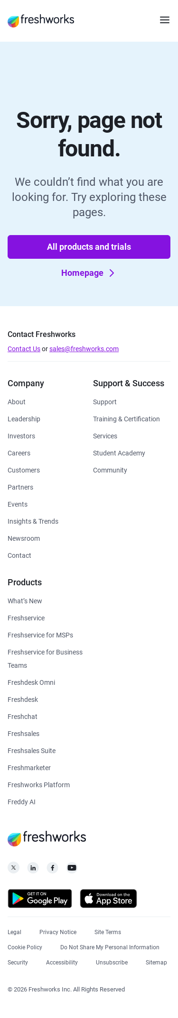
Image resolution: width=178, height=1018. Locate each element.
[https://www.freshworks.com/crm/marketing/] (29, 767)
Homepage (90, 273)
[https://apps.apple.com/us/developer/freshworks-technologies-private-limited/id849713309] (108, 900)
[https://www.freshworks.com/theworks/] (33, 521)
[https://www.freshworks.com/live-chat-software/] (22, 716)
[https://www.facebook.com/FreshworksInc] (52, 870)
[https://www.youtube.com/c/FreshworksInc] (72, 870)
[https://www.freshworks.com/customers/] (24, 469)
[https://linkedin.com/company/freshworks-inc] (33, 870)
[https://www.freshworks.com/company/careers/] (19, 452)
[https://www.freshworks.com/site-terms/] (107, 931)
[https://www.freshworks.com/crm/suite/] (32, 750)
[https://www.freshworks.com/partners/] (20, 486)
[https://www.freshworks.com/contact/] (19, 555)
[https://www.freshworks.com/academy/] (126, 418)
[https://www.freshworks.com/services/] (105, 435)
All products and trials (89, 247)
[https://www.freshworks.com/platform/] (39, 784)
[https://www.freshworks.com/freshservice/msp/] (40, 634)
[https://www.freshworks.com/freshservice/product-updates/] (25, 600)
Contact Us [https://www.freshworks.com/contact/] (24, 349)
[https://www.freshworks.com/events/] (18, 504)
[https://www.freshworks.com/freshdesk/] (23, 699)
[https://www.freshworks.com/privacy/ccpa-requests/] (109, 946)
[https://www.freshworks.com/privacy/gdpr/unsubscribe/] (112, 961)
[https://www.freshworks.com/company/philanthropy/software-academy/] (119, 452)
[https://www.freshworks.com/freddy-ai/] (22, 801)
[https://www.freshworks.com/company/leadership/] (24, 418)
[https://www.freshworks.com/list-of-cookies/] (25, 946)
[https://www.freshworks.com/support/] (105, 401)
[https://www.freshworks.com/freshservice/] (26, 617)
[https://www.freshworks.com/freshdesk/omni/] (31, 682)
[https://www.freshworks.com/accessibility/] (62, 961)
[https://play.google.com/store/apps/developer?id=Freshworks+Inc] (40, 900)
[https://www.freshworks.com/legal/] (14, 931)
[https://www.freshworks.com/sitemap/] (156, 961)
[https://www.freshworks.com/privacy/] (57, 931)
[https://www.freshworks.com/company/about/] (17, 401)
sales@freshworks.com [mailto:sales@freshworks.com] (84, 349)
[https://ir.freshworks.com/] (21, 435)
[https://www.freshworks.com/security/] (18, 961)
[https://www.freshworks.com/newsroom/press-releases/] (24, 538)
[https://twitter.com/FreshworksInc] (13, 870)
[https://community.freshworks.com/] (110, 469)
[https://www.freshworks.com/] (41, 20)
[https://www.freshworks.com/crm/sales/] (23, 733)
